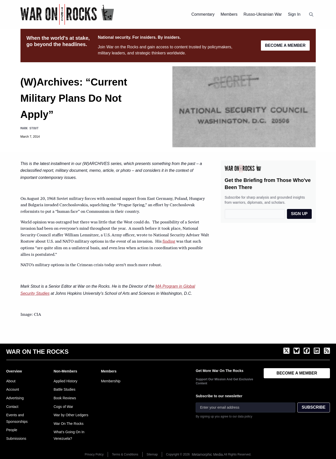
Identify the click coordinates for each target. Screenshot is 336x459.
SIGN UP (299, 214)
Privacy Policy (94, 454)
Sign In (294, 14)
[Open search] (311, 14)
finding (169, 242)
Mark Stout (29, 128)
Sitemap (152, 454)
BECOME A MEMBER (285, 45)
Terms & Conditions (125, 454)
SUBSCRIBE (313, 407)
